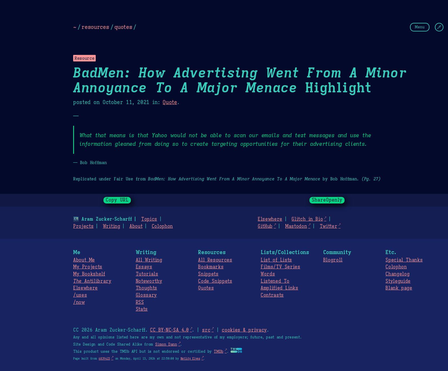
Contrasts (272, 295)
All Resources (215, 260)
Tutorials (147, 274)
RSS (140, 302)
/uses (80, 295)
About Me (84, 260)
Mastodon (296, 226)
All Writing (149, 260)
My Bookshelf (89, 274)
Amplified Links (279, 288)
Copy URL (117, 200)
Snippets (208, 274)
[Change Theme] (439, 27)
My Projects (87, 267)
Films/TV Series (280, 267)
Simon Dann (166, 344)
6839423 (104, 358)
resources (95, 26)
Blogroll (333, 260)
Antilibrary (92, 281)
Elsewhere (270, 219)
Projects (83, 226)
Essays (144, 267)
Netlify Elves (190, 358)
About (135, 226)
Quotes (206, 288)
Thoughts (146, 288)
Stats (142, 309)
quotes (123, 26)
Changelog (397, 274)
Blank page (398, 288)
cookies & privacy (244, 330)
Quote (170, 102)
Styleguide (398, 281)
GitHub (265, 226)
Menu (420, 27)
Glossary (146, 295)
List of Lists (276, 260)
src (206, 330)
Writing (111, 226)
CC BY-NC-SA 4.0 (169, 330)
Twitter (328, 226)
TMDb (218, 351)
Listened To (275, 281)
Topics (149, 219)
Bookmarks (210, 267)
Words (268, 274)
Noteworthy (149, 281)
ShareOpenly (327, 200)
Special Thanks (404, 260)
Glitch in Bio (307, 219)
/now (79, 302)
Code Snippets (215, 281)
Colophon (162, 226)
